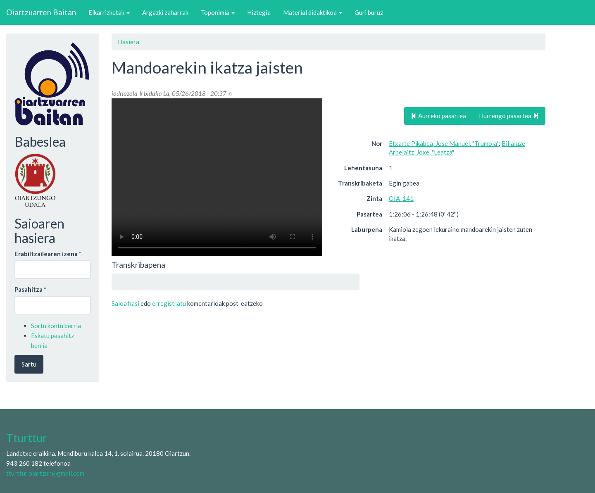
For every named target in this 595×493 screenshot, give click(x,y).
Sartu (28, 364)
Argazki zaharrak (165, 12)
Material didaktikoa (312, 12)
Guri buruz (369, 12)
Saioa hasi (125, 303)
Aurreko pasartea (438, 115)
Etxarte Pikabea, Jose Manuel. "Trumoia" (444, 143)
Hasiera (128, 41)
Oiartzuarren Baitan (41, 12)
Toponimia (218, 12)
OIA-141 (401, 198)
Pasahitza (30, 289)
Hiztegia (259, 12)
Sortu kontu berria (56, 325)
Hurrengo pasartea (509, 115)
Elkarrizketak (109, 12)
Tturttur (26, 438)
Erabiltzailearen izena (47, 253)
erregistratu (169, 303)
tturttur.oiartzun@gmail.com (45, 473)
